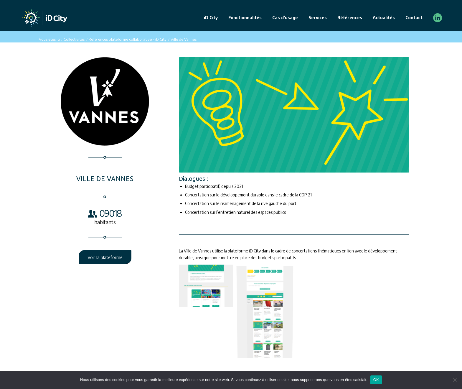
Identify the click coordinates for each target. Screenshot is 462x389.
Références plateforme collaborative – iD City (127, 39)
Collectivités (74, 39)
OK (376, 379)
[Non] (455, 380)
